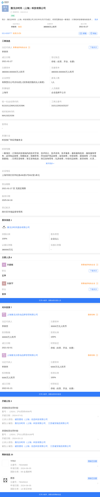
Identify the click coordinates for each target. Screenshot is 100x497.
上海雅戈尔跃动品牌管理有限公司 (22, 314)
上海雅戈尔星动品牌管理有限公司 (22, 355)
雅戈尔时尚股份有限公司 (18, 227)
